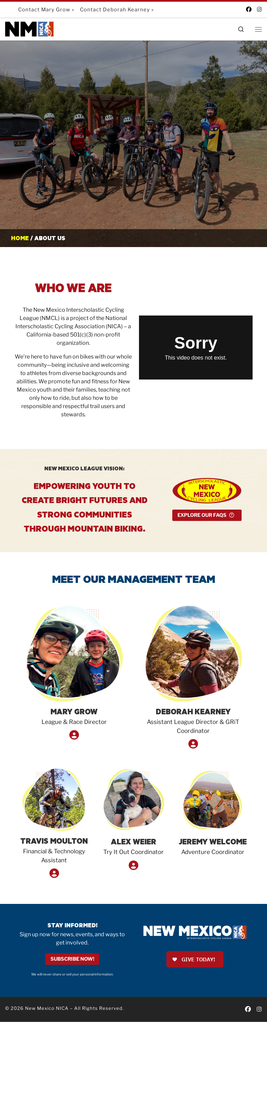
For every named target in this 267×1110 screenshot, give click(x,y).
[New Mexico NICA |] (30, 28)
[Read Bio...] (74, 736)
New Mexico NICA (47, 1008)
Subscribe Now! (72, 959)
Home (20, 238)
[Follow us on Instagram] (259, 10)
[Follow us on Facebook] (249, 10)
